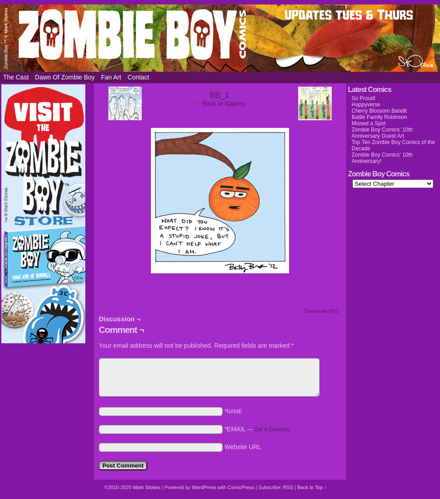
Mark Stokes (147, 487)
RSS (288, 487)
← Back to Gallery (219, 103)
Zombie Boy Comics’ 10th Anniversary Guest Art (382, 133)
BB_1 (219, 95)
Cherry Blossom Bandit (379, 111)
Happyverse (366, 104)
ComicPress (241, 487)
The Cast (16, 77)
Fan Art (111, 77)
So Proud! (363, 98)
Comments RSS (321, 311)
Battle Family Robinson (379, 117)
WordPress (204, 487)
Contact (138, 77)
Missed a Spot (369, 123)
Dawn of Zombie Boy (65, 77)
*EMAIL (257, 429)
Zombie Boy (220, 38)
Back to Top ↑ (312, 487)
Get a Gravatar (272, 429)
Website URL (242, 447)
